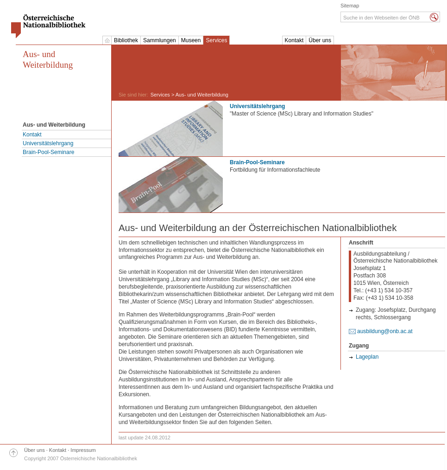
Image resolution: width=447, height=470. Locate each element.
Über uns (319, 40)
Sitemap (349, 5)
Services (216, 40)
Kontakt (294, 40)
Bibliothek (126, 40)
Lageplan (367, 357)
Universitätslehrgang (48, 143)
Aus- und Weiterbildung (48, 59)
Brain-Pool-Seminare (48, 152)
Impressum (82, 450)
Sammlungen (159, 40)
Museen (191, 40)
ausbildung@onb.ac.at (385, 331)
